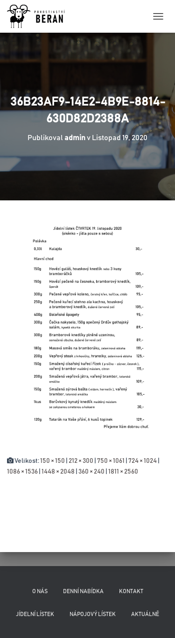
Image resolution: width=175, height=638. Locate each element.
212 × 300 (81, 461)
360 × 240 (91, 471)
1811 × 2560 (123, 471)
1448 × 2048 (58, 471)
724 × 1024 (142, 461)
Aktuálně (145, 614)
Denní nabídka (83, 591)
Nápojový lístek (93, 614)
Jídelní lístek (35, 614)
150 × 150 (52, 461)
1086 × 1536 (22, 471)
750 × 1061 (111, 461)
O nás (40, 591)
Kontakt (131, 591)
